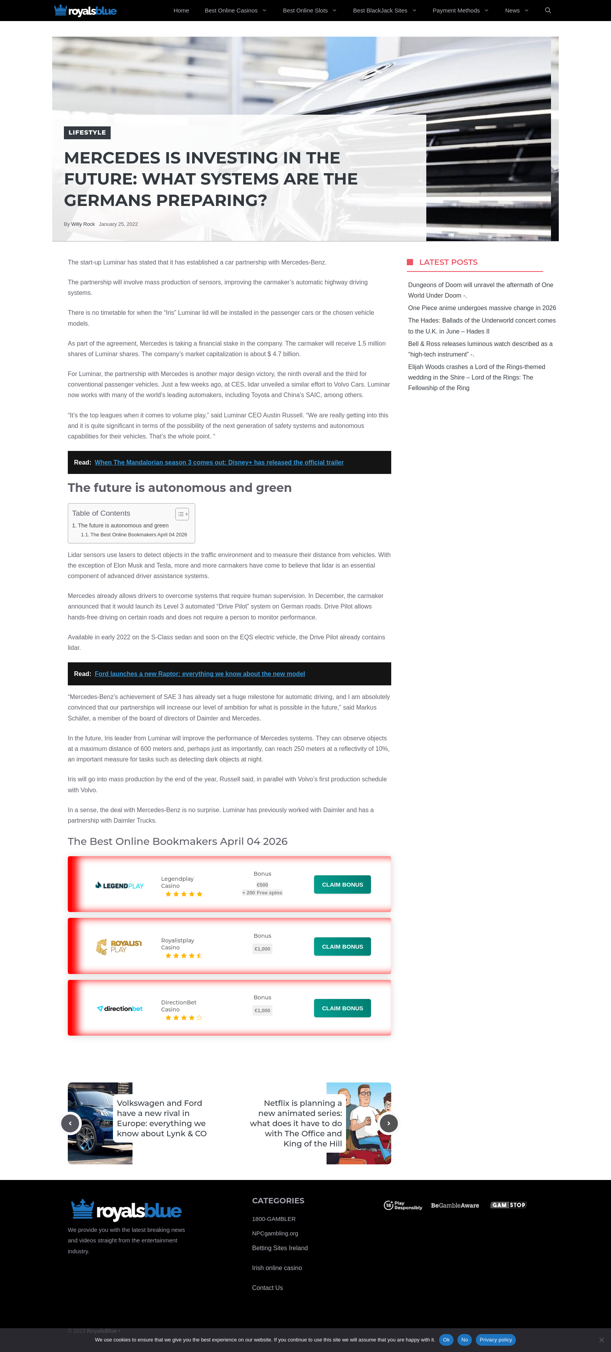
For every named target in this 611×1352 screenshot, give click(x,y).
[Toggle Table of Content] (178, 514)
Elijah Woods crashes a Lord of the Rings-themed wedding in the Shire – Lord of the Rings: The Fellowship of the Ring (477, 377)
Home (181, 10)
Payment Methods (465, 10)
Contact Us (267, 1288)
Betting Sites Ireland (280, 1248)
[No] (601, 1340)
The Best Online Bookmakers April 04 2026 (138, 535)
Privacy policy (496, 1340)
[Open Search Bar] (548, 10)
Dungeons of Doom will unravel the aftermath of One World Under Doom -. (481, 290)
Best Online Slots (314, 10)
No (464, 1340)
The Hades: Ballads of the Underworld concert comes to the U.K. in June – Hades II (482, 325)
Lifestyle (87, 132)
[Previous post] (70, 1123)
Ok (446, 1340)
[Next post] (389, 1123)
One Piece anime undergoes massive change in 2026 (482, 308)
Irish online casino (277, 1268)
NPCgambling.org (275, 1233)
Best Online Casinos (240, 10)
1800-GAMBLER (274, 1218)
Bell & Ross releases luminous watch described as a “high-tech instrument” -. (480, 349)
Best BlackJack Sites (389, 10)
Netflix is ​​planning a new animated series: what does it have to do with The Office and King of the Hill (296, 1123)
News (521, 10)
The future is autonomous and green (123, 525)
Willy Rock (83, 224)
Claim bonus (342, 884)
